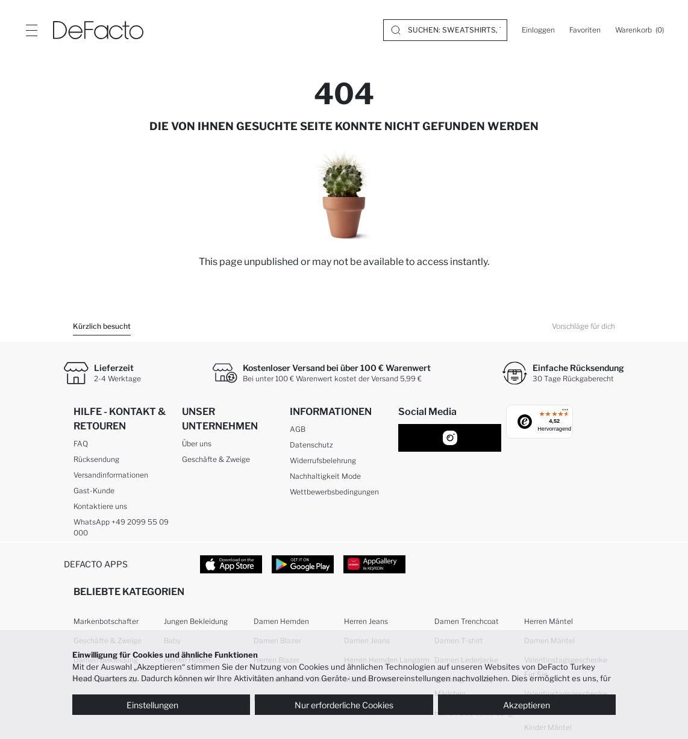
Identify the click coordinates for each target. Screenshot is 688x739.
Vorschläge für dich (583, 326)
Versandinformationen (110, 474)
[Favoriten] (585, 30)
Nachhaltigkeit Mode (325, 476)
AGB (297, 429)
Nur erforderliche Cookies (344, 705)
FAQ (80, 443)
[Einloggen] (538, 30)
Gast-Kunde (93, 490)
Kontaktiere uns (100, 506)
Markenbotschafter (106, 621)
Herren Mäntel (548, 621)
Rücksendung (96, 459)
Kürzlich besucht (102, 326)
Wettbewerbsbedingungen (334, 491)
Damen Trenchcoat (466, 621)
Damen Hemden (281, 621)
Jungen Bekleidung (196, 621)
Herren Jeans (366, 621)
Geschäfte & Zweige (216, 459)
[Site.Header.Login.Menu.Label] (31, 30)
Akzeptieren (526, 705)
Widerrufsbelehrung (323, 460)
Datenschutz (311, 444)
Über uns (196, 443)
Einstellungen (161, 705)
